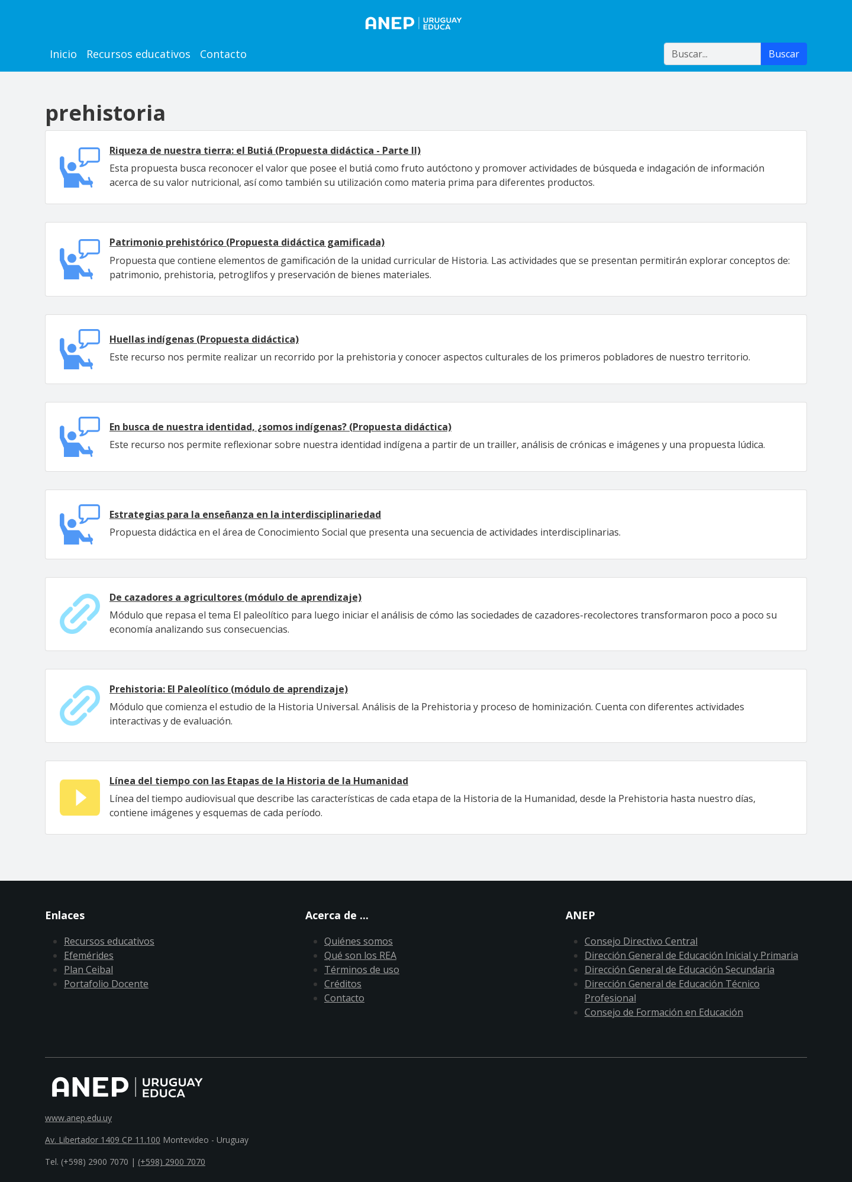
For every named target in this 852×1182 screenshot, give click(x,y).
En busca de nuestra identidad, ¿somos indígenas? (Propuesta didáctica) (280, 426)
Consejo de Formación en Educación (664, 1012)
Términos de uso (361, 969)
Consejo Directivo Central (641, 941)
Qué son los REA (360, 955)
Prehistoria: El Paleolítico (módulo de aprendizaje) (228, 688)
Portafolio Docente (106, 983)
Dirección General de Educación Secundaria (679, 969)
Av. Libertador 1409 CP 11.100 (102, 1139)
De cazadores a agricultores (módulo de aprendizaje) (235, 597)
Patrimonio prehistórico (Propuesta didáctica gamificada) (247, 242)
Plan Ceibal (88, 969)
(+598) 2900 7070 (171, 1161)
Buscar (784, 53)
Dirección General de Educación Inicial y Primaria (691, 955)
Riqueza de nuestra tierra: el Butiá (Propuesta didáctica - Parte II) (265, 150)
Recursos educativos (138, 54)
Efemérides (89, 955)
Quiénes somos (358, 941)
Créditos (343, 983)
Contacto (223, 54)
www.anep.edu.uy (78, 1117)
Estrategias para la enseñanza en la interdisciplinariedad (245, 514)
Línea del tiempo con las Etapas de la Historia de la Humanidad (258, 780)
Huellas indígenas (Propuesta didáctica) (204, 339)
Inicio (63, 54)
